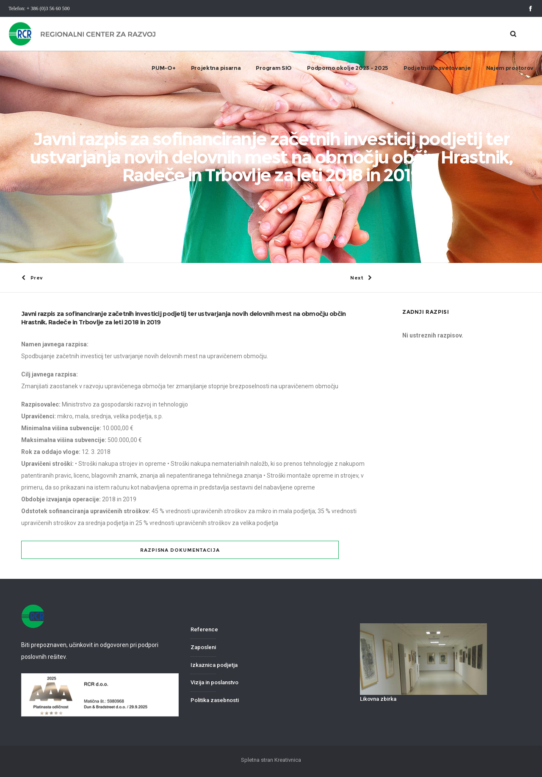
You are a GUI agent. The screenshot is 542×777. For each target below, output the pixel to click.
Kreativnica (287, 760)
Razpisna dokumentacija (180, 550)
